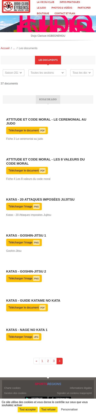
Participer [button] (84, 7)
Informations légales (81, 388)
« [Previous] (36, 361)
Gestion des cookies (15, 393)
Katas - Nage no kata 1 (26, 330)
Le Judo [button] (41, 7)
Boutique (43, 13)
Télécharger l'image (24, 206)
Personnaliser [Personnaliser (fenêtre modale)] (69, 409)
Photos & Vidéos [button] (61, 7)
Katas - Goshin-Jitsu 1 (26, 235)
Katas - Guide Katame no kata (33, 300)
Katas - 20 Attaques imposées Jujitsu (40, 199)
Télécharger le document (27, 130)
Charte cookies (12, 388)
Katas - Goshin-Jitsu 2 (26, 271)
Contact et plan (65, 13)
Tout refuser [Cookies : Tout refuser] (48, 409)
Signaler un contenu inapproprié (74, 393)
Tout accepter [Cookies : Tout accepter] (27, 409)
